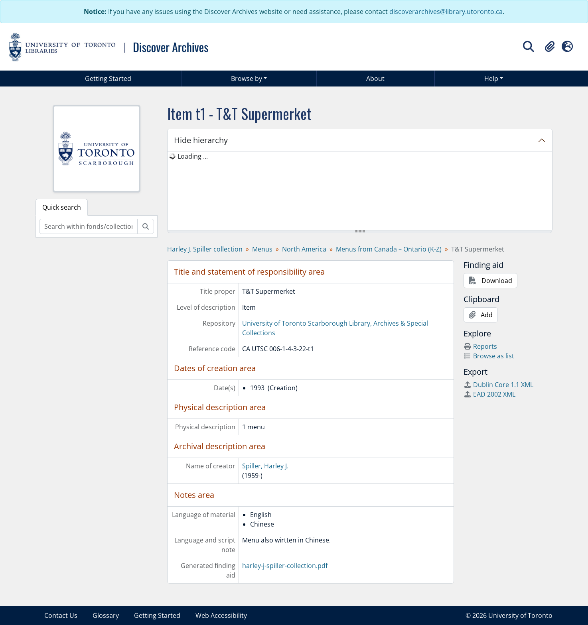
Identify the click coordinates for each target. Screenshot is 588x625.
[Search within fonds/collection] (88, 226)
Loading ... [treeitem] (193, 156)
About (375, 78)
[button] (549, 46)
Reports (480, 346)
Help (491, 78)
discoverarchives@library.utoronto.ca (446, 11)
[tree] (360, 191)
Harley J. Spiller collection (205, 249)
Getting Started (108, 78)
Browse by (246, 78)
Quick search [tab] (61, 207)
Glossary (106, 615)
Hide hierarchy (201, 140)
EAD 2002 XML (489, 394)
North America (304, 249)
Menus (262, 249)
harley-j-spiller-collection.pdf (285, 565)
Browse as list (489, 356)
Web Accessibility (221, 615)
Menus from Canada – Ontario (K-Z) (389, 249)
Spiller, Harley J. (265, 466)
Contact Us (60, 615)
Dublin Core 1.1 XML (498, 384)
